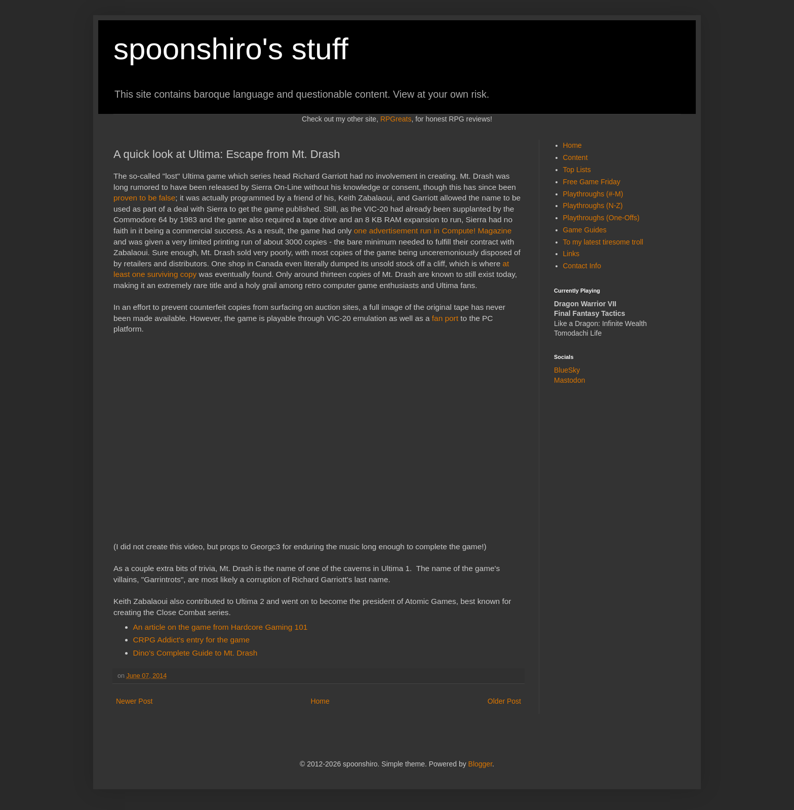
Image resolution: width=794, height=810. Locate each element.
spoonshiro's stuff (230, 49)
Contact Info (582, 266)
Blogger (480, 764)
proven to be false (144, 197)
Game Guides (585, 230)
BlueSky (567, 370)
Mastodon (569, 380)
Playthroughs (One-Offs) (601, 218)
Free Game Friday (592, 182)
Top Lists (577, 170)
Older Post (504, 701)
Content (575, 157)
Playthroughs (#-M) (593, 194)
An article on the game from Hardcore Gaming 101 (220, 627)
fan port (445, 318)
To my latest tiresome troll (603, 242)
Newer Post (134, 701)
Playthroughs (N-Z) (593, 205)
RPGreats (395, 119)
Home (319, 701)
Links (571, 254)
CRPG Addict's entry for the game (191, 639)
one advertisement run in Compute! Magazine (432, 230)
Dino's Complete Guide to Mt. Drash (195, 653)
